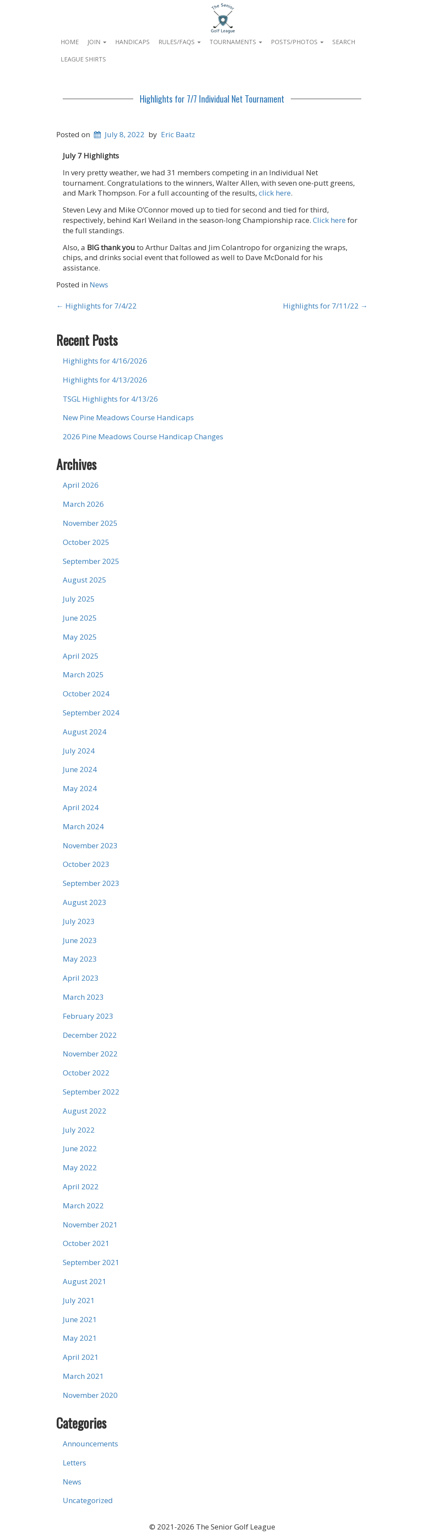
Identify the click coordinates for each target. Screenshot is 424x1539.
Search (343, 42)
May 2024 (80, 788)
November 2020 (90, 1395)
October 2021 (86, 1243)
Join (96, 42)
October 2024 (86, 694)
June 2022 (80, 1148)
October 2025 (86, 542)
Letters (74, 1463)
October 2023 (86, 864)
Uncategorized (88, 1500)
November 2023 (90, 845)
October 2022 (86, 1073)
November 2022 (90, 1054)
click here (275, 193)
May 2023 (80, 959)
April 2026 (81, 485)
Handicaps (132, 42)
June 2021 (80, 1319)
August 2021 (84, 1281)
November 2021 (90, 1225)
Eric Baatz (178, 134)
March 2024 (83, 826)
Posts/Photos (297, 42)
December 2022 (90, 1035)
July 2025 (79, 599)
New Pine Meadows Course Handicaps (128, 417)
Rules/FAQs (179, 42)
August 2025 (84, 580)
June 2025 (80, 618)
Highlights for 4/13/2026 (105, 380)
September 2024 (91, 713)
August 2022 (84, 1111)
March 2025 (83, 674)
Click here (329, 220)
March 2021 (83, 1376)
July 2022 (79, 1130)
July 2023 (79, 921)
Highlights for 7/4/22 (96, 306)
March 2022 (83, 1206)
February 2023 (88, 1016)
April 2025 (81, 656)
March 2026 (83, 504)
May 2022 (80, 1167)
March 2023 (83, 997)
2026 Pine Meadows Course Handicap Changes (143, 436)
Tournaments (235, 42)
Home (70, 42)
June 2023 (80, 940)
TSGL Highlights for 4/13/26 (110, 399)
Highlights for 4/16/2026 (105, 361)
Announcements (90, 1444)
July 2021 (79, 1300)
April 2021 (81, 1357)
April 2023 (81, 978)
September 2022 (91, 1092)
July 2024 (79, 751)
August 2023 (84, 902)
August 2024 (84, 732)
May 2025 (80, 637)
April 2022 (81, 1186)
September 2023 (91, 883)
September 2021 (91, 1262)
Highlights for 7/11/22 (325, 306)
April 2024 (81, 807)
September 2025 (91, 561)
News (99, 285)
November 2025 (90, 523)
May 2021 (80, 1338)
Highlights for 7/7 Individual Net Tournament (212, 98)
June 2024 (80, 769)
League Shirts (83, 59)
